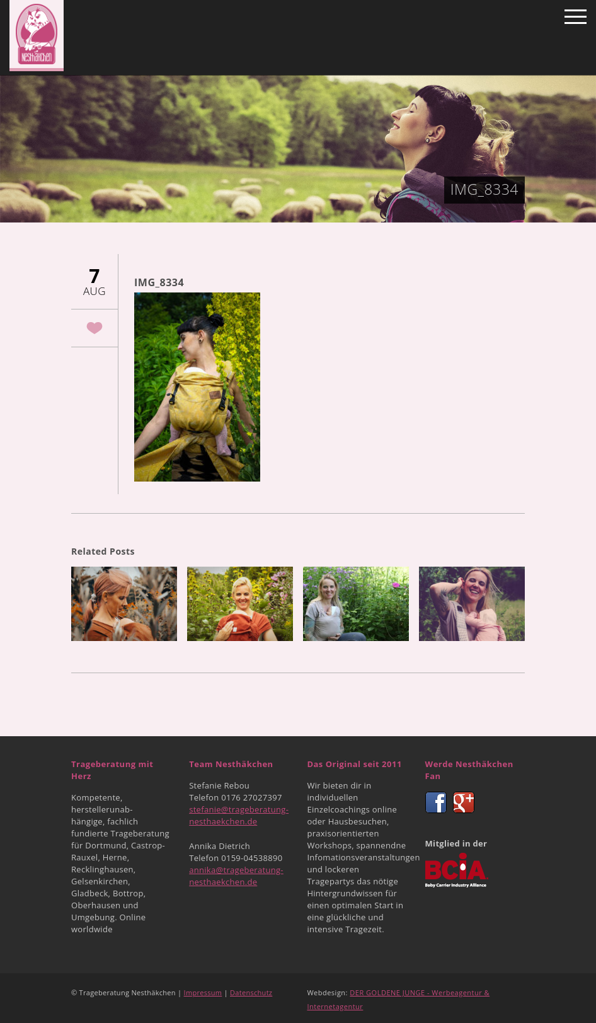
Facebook (436, 802)
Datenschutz (251, 992)
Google (463, 802)
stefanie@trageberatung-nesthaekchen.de (239, 815)
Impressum (203, 992)
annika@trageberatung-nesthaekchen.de (236, 875)
